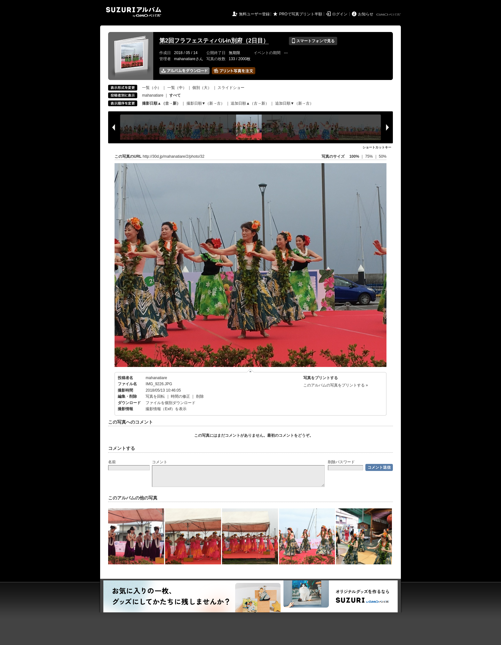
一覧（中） (177, 87)
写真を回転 (155, 396)
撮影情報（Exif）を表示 (166, 409)
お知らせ (365, 14)
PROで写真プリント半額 (300, 14)
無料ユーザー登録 (254, 14)
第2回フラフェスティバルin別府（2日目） (214, 40)
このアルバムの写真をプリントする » (335, 385)
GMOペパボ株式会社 (389, 15)
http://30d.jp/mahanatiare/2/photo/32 (173, 156)
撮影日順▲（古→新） (161, 103)
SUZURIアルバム (133, 12)
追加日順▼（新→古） (294, 103)
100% (354, 156)
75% (369, 156)
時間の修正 (180, 396)
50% (382, 156)
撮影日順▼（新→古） (206, 103)
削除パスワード (341, 462)
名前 (112, 462)
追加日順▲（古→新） (250, 103)
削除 (200, 396)
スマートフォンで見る (313, 41)
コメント (159, 462)
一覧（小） (151, 87)
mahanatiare (152, 95)
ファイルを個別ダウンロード (170, 403)
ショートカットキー (376, 147)
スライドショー (231, 87)
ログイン (339, 14)
